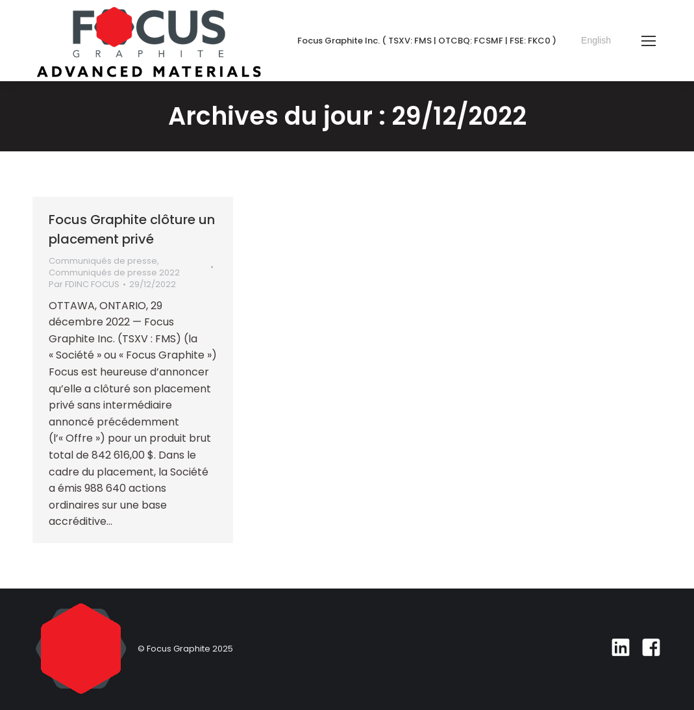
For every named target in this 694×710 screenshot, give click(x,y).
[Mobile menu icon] (649, 41)
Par (84, 284)
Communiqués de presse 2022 (114, 272)
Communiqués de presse (103, 261)
